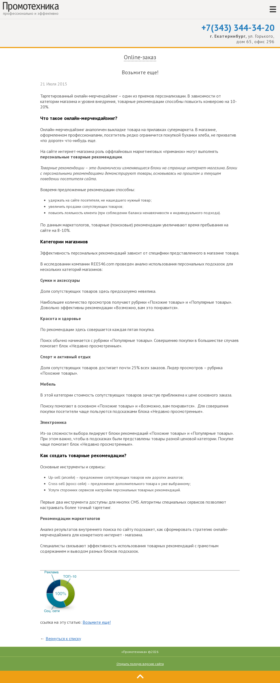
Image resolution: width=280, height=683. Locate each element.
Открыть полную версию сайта (140, 664)
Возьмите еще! (97, 622)
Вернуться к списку (63, 638)
